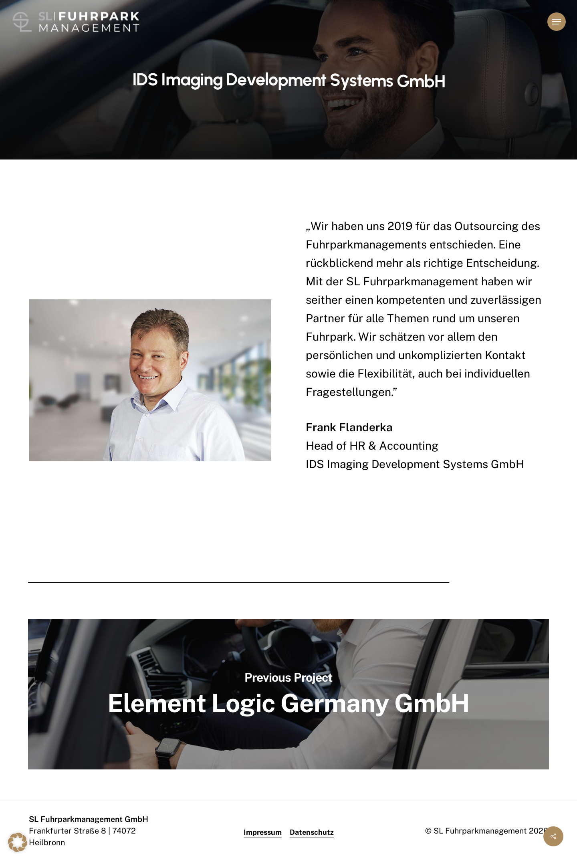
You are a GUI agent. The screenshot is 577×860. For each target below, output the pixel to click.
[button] (556, 22)
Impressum (263, 832)
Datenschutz (312, 832)
